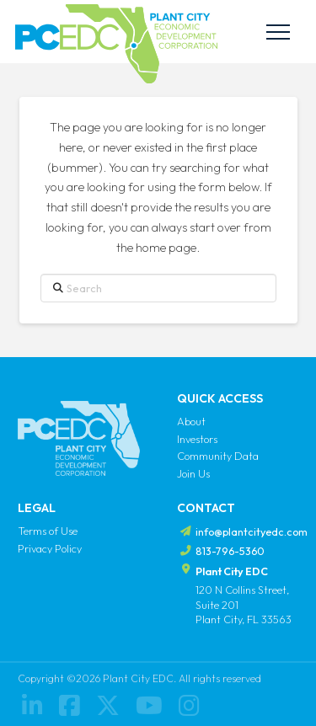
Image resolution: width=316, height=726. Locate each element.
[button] (278, 32)
